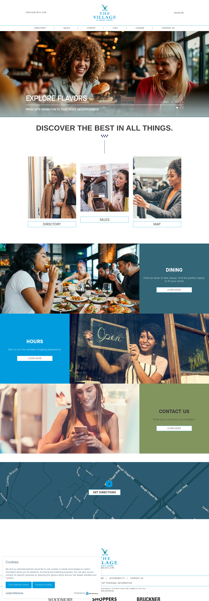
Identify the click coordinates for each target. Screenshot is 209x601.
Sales (105, 220)
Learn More (174, 290)
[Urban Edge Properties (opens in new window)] (104, 591)
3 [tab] (183, 108)
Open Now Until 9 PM (36, 12)
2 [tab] (180, 108)
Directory (52, 224)
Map (157, 224)
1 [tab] (177, 108)
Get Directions (104, 492)
